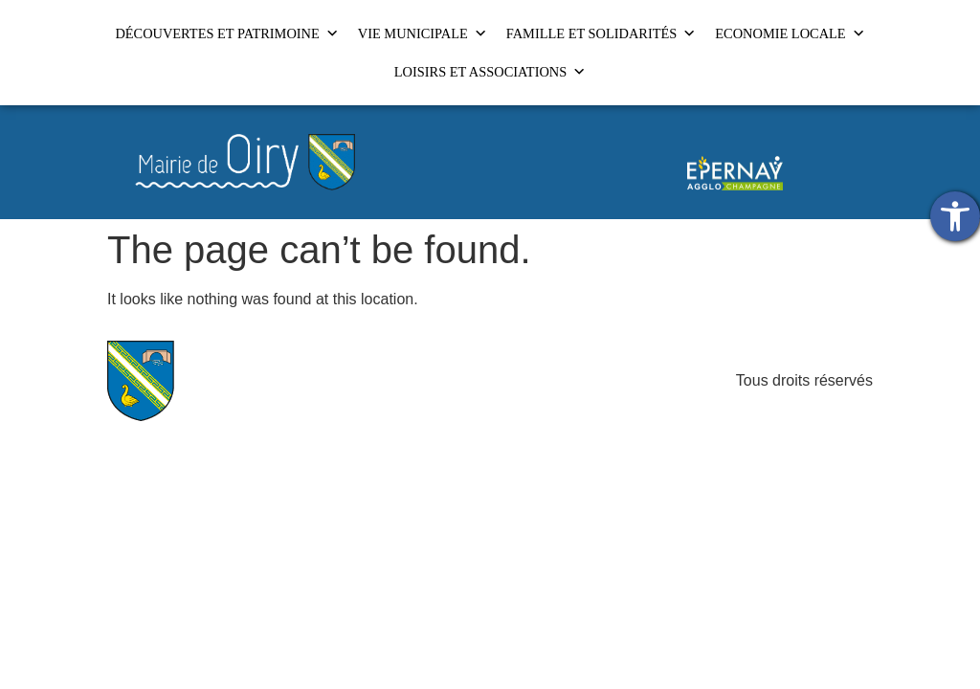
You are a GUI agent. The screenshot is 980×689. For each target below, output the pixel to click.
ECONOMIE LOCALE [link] (789, 33)
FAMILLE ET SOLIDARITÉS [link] (601, 33)
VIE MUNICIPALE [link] (422, 33)
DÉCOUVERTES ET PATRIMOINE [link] (226, 33)
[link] (955, 216)
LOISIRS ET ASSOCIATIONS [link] (490, 72)
